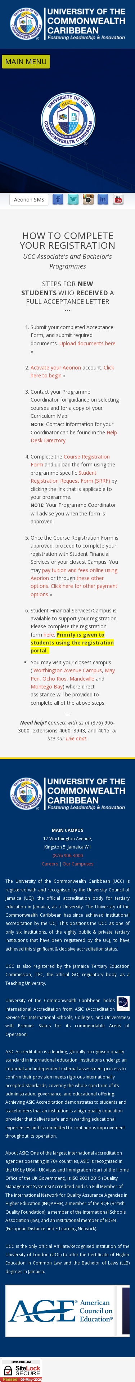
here (49, 634)
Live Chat (76, 738)
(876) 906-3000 (68, 855)
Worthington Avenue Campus (67, 670)
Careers (50, 864)
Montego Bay (47, 686)
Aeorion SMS (29, 199)
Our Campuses (78, 864)
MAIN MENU (26, 61)
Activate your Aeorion (56, 367)
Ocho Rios (54, 678)
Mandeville (81, 678)
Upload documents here (87, 343)
